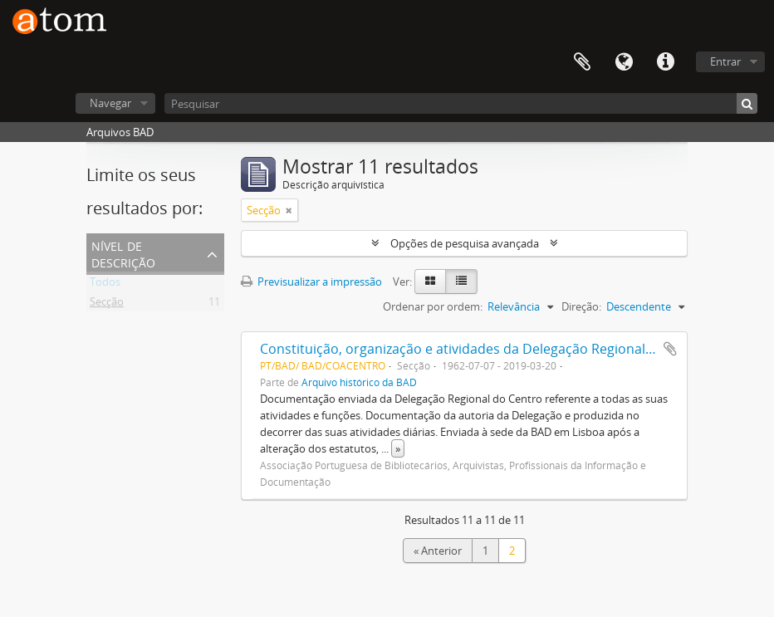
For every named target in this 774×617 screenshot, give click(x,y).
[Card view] (430, 281)
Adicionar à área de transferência (670, 348)
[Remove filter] (289, 210)
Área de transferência (582, 62)
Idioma (623, 62)
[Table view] (461, 281)
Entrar (725, 61)
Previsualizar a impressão (311, 281)
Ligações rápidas (665, 62)
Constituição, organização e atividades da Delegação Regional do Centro (486, 349)
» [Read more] (397, 448)
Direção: (581, 306)
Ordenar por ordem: (433, 306)
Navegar (110, 102)
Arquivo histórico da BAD (359, 382)
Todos (105, 284)
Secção (107, 304)
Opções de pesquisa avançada (464, 243)
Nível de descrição (123, 252)
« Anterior (438, 550)
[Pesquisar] (460, 103)
